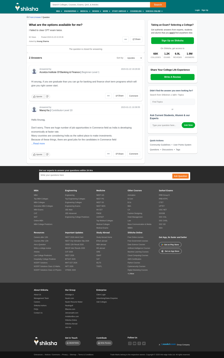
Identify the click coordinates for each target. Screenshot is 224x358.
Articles (37, 252)
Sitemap (73, 355)
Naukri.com (69, 298)
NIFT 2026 (69, 266)
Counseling (136, 11)
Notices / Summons (52, 355)
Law (129, 221)
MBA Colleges (39, 202)
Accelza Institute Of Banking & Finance (60, 72)
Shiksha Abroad (71, 324)
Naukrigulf (69, 306)
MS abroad (100, 248)
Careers (37, 302)
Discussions (167, 149)
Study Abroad (120, 11)
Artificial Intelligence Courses (139, 248)
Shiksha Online (154, 11)
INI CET (99, 210)
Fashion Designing (135, 213)
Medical (85, 11)
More (106, 11)
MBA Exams (38, 210)
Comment (133, 96)
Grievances (38, 355)
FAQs (36, 309)
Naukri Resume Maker (73, 302)
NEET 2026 (69, 255)
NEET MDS (100, 206)
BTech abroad (101, 241)
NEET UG (100, 195)
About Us (37, 295)
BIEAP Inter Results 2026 (75, 248)
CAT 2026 (69, 252)
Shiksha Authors (40, 306)
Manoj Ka (44, 110)
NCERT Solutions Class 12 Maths (47, 266)
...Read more (38, 143)
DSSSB (162, 213)
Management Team (41, 298)
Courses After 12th (41, 241)
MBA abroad (101, 245)
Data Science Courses (136, 245)
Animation (131, 195)
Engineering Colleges (73, 202)
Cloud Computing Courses (138, 255)
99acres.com (70, 309)
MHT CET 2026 (71, 263)
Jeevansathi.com (71, 313)
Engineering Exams (72, 206)
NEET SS (100, 202)
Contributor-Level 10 (61, 110)
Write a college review (42, 248)
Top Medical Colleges (104, 221)
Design (96, 11)
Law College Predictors (43, 255)
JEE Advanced (70, 213)
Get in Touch (71, 338)
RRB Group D (164, 195)
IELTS (98, 263)
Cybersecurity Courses (136, 266)
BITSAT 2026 (70, 259)
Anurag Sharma (43, 41)
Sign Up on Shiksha (172, 40)
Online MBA (38, 221)
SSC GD (162, 224)
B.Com (130, 199)
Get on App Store (170, 251)
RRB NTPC (163, 199)
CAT (35, 213)
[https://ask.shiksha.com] (35, 17)
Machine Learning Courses (138, 252)
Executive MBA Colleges (43, 206)
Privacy (65, 355)
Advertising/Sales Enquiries (107, 298)
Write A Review (172, 77)
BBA (129, 206)
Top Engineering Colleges (75, 199)
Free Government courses (138, 241)
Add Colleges (101, 302)
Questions (154, 149)
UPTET (162, 206)
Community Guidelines (160, 145)
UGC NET (163, 210)
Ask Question (180, 176)
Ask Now (188, 125)
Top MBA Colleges (41, 199)
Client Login (101, 295)
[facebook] (139, 343)
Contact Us (38, 313)
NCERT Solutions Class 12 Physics (47, 270)
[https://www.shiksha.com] (28, 17)
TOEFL (99, 266)
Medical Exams (102, 228)
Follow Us (132, 337)
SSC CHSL (163, 221)
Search (158, 4)
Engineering (71, 11)
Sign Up (205, 10)
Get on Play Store (170, 245)
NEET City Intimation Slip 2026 (77, 241)
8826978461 (74, 343)
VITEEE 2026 (70, 270)
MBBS (130, 228)
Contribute (101, 338)
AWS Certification (134, 259)
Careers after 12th (41, 237)
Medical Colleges (103, 224)
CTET (161, 202)
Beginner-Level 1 (90, 72)
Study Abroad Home (104, 237)
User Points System (182, 145)
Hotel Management (135, 217)
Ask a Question (40, 245)
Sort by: (120, 58)
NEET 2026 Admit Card (74, 237)
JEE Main (69, 210)
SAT (98, 259)
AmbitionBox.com (72, 316)
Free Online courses (135, 237)
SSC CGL (163, 217)
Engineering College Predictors (77, 217)
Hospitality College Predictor (45, 259)
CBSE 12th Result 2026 (74, 245)
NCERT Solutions (41, 263)
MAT (35, 217)
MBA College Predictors (43, 224)
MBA (59, 11)
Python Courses (134, 263)
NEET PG (100, 199)
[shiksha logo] (46, 341)
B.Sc (129, 202)
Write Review (105, 343)
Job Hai (68, 327)
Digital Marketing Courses (138, 270)
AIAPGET (100, 217)
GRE (98, 252)
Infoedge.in (69, 295)
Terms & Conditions (85, 355)
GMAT (98, 255)
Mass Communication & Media (139, 224)
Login (197, 10)
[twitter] (144, 343)
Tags (178, 149)
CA (129, 210)
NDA (161, 228)
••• (125, 39)
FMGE (98, 213)
